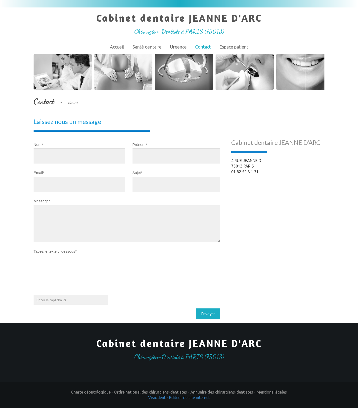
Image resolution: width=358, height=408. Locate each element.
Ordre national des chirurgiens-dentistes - (152, 392)
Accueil (117, 46)
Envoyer (208, 313)
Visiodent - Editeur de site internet (179, 397)
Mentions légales (272, 392)
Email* (39, 173)
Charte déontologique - (92, 392)
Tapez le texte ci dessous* (55, 251)
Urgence (178, 46)
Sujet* (137, 173)
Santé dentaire (147, 46)
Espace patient (233, 46)
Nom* (38, 144)
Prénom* (140, 144)
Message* (42, 201)
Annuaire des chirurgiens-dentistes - (223, 392)
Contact (203, 46)
